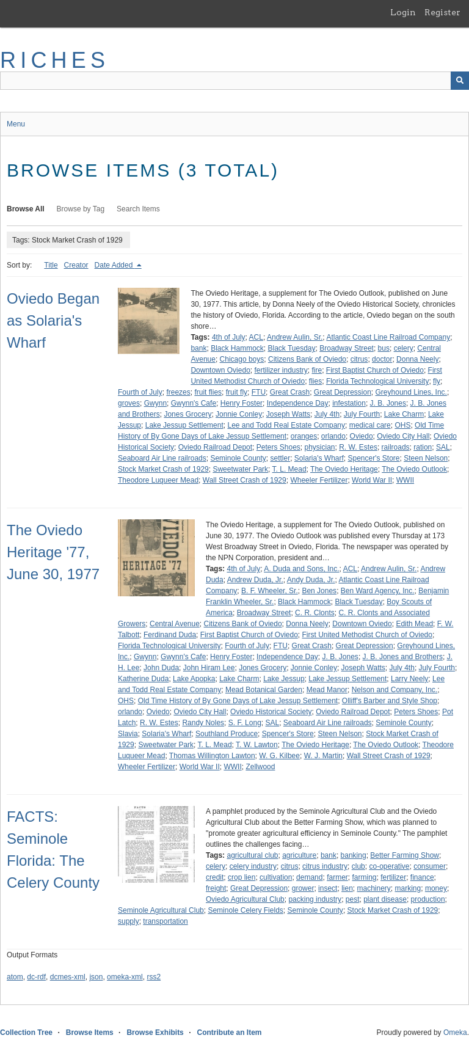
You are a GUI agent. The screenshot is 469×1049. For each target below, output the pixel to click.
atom (15, 977)
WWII (405, 480)
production (428, 899)
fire (317, 370)
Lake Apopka (194, 678)
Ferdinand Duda (170, 634)
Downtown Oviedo (220, 370)
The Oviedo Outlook (414, 469)
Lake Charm (404, 414)
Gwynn (155, 403)
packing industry (314, 899)
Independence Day (298, 403)
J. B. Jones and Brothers (403, 656)
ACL (256, 337)
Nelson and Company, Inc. (395, 689)
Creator (76, 265)
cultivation (276, 877)
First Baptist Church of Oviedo (375, 370)
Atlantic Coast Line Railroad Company (388, 337)
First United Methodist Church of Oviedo (367, 634)
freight (216, 888)
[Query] (234, 80)
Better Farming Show (404, 855)
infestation (349, 403)
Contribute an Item (229, 1032)
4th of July (228, 337)
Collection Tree (26, 1032)
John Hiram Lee (209, 667)
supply (128, 921)
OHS (402, 425)
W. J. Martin (323, 755)
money (436, 888)
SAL (443, 447)
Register (442, 12)
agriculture (299, 855)
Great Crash (290, 392)
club (358, 866)
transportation (165, 921)
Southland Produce (226, 733)
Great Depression (342, 392)
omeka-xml (125, 977)
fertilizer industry (280, 370)
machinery (374, 888)
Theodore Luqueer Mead (158, 480)
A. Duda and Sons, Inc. (301, 569)
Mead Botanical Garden (263, 689)
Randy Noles (203, 722)
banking (353, 855)
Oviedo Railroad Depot (215, 447)
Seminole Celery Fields (245, 910)
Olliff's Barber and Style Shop (389, 700)
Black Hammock (237, 348)
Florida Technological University (377, 381)
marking (408, 888)
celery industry (253, 866)
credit (215, 877)
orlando (333, 436)
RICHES (54, 60)
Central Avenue (175, 624)
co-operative (389, 866)
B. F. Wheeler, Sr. (269, 591)
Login (403, 12)
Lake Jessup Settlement (184, 425)
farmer (337, 877)
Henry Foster (241, 403)
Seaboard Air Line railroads (162, 458)
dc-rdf (36, 977)
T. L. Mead (289, 469)
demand (309, 877)
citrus (359, 359)
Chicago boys (242, 359)
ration (422, 447)
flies (315, 381)
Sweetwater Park (240, 469)
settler (281, 458)
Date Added (115, 265)
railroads (396, 447)
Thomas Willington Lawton (212, 755)
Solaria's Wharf (319, 458)
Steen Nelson (426, 458)
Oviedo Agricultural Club (245, 899)
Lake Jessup (283, 678)
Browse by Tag (81, 209)
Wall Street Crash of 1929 (244, 480)
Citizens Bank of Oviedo (307, 359)
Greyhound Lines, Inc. (411, 392)
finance (422, 877)
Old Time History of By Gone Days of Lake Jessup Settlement (238, 700)
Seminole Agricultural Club (161, 910)
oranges (304, 436)
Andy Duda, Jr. (311, 580)
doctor (382, 359)
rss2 (154, 977)
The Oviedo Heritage (344, 469)
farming (364, 877)
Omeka (455, 1032)
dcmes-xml (67, 977)
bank (198, 348)
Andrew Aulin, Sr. (294, 337)
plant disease (385, 899)
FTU (259, 392)
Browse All (26, 209)
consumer (429, 866)
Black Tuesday (291, 348)
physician (320, 447)
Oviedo (361, 436)
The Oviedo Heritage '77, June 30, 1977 (53, 552)
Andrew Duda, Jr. (255, 580)
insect (327, 888)
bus (384, 348)
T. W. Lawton (257, 744)
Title (50, 265)
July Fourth (362, 414)
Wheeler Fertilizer (318, 480)
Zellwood (260, 766)
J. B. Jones (388, 403)
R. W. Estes (358, 447)
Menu (16, 124)
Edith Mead (414, 624)
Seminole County (238, 458)
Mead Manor (327, 689)
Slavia (128, 733)
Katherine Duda (143, 678)
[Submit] (460, 80)
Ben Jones (319, 591)
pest (353, 899)
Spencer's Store (374, 458)
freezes (178, 392)
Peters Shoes (278, 447)
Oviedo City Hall (403, 436)
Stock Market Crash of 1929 (163, 469)
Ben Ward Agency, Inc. (378, 591)
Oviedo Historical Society (270, 711)
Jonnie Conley (239, 414)
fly (436, 381)
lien (347, 888)
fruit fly (236, 392)
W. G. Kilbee (279, 755)
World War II (372, 480)
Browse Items (90, 1032)
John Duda (161, 667)
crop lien (241, 877)
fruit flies (208, 392)
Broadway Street (346, 348)
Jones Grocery (187, 414)
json (96, 977)
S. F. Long (244, 722)
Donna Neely (417, 359)
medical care (370, 425)
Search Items (138, 209)
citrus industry (324, 866)
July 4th (327, 414)
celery (403, 348)
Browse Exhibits (154, 1032)
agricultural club (252, 855)
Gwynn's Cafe (193, 403)
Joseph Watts (288, 414)
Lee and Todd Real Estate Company (286, 425)
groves (129, 403)
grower (303, 888)
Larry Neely (409, 678)
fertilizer (393, 877)
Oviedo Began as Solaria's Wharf (53, 320)
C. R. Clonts (315, 613)
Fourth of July (140, 392)
